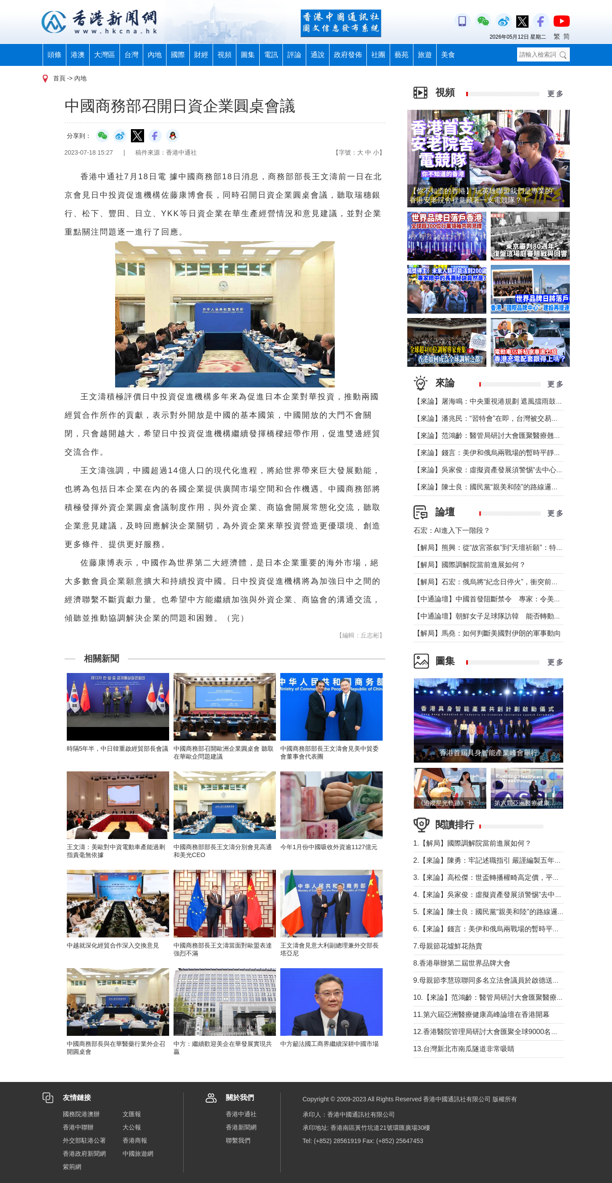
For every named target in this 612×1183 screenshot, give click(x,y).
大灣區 (104, 54)
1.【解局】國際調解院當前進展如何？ (472, 843)
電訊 (271, 54)
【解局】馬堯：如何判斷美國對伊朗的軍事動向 (487, 633)
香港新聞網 (241, 1127)
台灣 (131, 54)
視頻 (224, 54)
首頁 (59, 78)
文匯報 (132, 1114)
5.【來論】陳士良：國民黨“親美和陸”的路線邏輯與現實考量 (506, 911)
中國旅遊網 (138, 1153)
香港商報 (135, 1140)
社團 (378, 54)
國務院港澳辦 (81, 1114)
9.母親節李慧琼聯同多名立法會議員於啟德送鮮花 (490, 980)
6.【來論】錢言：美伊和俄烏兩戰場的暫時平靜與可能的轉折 (507, 929)
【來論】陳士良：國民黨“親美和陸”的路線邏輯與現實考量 (503, 487)
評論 (294, 54)
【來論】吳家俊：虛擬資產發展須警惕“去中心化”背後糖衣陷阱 (510, 470)
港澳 (78, 54)
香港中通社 (241, 1114)
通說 (318, 54)
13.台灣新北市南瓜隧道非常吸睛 (463, 1049)
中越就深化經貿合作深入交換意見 (113, 945)
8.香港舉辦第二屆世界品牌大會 (462, 963)
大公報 (132, 1127)
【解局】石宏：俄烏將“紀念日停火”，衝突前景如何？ (496, 582)
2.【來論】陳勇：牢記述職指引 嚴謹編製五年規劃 (491, 860)
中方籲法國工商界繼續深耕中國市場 (329, 1043)
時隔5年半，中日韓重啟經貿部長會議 (118, 748)
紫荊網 (72, 1166)
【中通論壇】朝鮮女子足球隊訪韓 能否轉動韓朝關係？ (501, 616)
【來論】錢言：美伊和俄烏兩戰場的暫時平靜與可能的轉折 (504, 452)
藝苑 (402, 54)
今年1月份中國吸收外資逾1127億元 (328, 846)
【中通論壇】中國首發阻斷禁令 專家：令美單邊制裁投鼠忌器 (511, 599)
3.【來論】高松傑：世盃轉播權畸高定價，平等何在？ (497, 877)
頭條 (54, 54)
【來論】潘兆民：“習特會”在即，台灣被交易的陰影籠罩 (500, 418)
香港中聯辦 (78, 1127)
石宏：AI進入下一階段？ (451, 530)
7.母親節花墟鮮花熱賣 (447, 946)
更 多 (555, 94)
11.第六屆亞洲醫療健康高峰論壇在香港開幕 (481, 1014)
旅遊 (425, 54)
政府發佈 (348, 54)
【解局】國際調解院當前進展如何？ (469, 564)
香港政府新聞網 (84, 1153)
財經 (201, 54)
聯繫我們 (238, 1140)
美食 (448, 54)
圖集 (248, 54)
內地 (155, 54)
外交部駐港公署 (84, 1140)
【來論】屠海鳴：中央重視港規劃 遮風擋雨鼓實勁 (491, 401)
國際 (178, 54)
